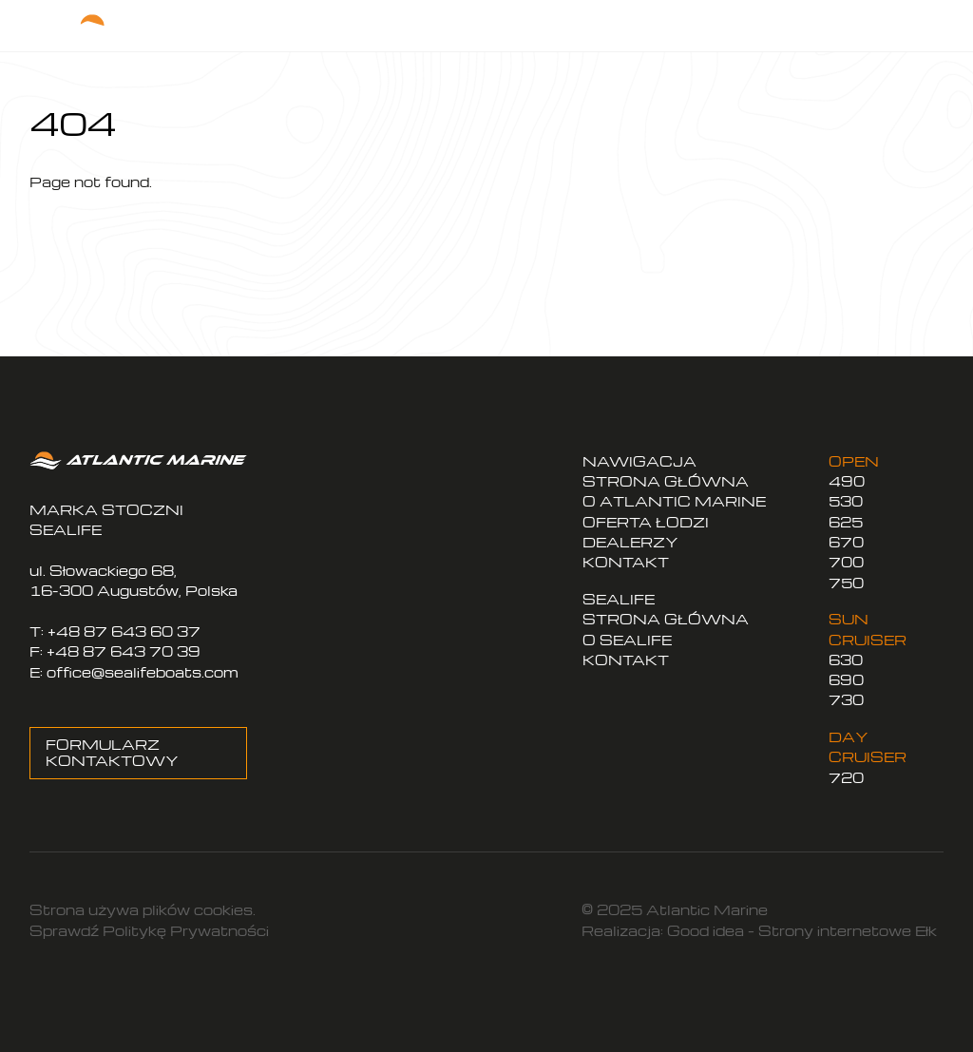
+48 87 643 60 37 (124, 631)
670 (846, 542)
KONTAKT (625, 562)
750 (846, 583)
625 (846, 522)
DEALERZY (630, 542)
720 (846, 778)
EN (770, 19)
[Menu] (915, 25)
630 (846, 660)
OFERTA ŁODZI (645, 522)
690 (846, 680)
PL (736, 19)
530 (846, 501)
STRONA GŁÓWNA (665, 481)
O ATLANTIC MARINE (674, 501)
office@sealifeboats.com (142, 672)
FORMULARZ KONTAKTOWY (112, 753)
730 (846, 700)
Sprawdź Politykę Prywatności (149, 931)
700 (846, 562)
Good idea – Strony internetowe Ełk (802, 931)
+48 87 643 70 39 (123, 651)
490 (847, 481)
